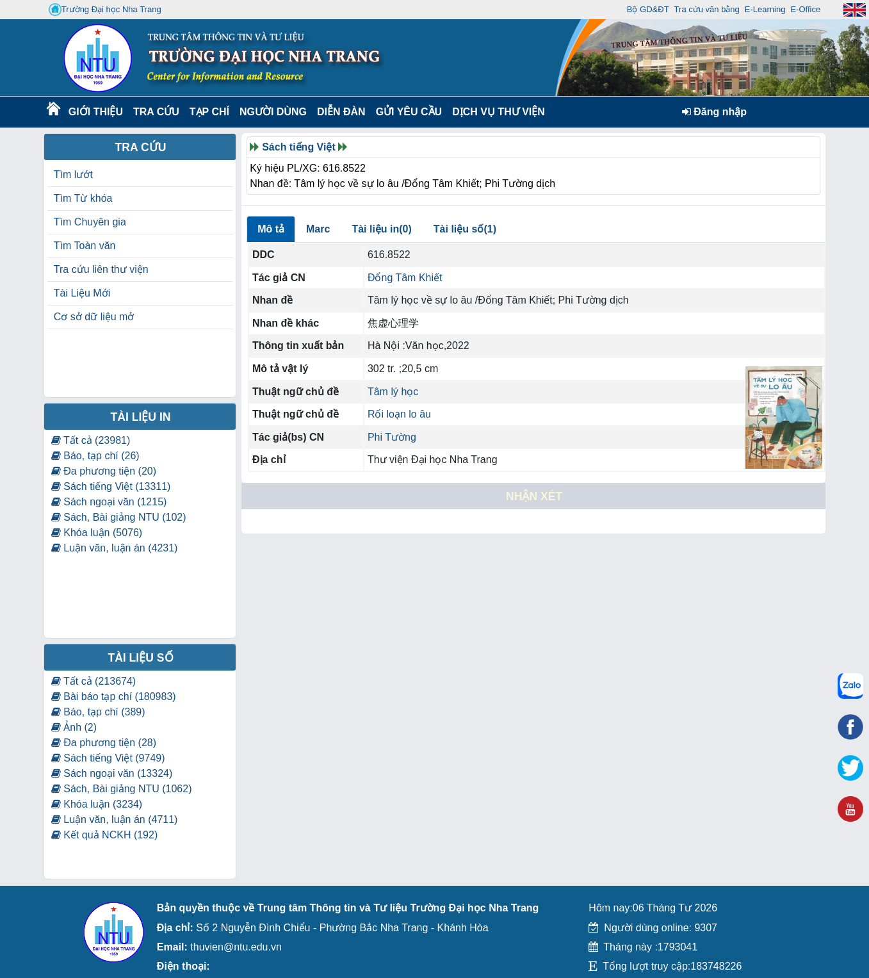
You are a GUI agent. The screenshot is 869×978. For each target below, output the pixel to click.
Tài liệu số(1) (465, 229)
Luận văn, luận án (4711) (114, 819)
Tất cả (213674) (93, 681)
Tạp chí (209, 111)
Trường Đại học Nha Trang (105, 9)
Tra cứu (156, 111)
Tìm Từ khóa (83, 198)
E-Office (805, 9)
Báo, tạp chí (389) (98, 711)
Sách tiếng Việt (299, 147)
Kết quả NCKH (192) (104, 834)
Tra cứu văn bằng (707, 9)
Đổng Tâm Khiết (405, 277)
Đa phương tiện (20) (103, 471)
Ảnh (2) (74, 727)
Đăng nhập (714, 111)
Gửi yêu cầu (409, 111)
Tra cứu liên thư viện (101, 269)
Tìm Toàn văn (85, 245)
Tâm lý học (393, 391)
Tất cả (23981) (90, 440)
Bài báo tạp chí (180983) (113, 696)
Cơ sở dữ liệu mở (94, 316)
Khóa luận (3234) (96, 804)
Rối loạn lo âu (399, 414)
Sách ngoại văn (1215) (109, 501)
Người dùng (272, 111)
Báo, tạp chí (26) (95, 455)
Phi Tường (392, 437)
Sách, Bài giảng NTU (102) (118, 517)
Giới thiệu (95, 111)
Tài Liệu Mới (82, 293)
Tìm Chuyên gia (90, 221)
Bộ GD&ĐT (648, 9)
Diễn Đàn (341, 111)
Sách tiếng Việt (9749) (108, 758)
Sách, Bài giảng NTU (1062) (121, 788)
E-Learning (765, 9)
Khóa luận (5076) (96, 532)
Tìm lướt (73, 174)
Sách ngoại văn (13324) (111, 773)
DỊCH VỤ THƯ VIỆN (496, 111)
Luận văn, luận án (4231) (114, 547)
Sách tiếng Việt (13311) (111, 486)
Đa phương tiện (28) (103, 742)
